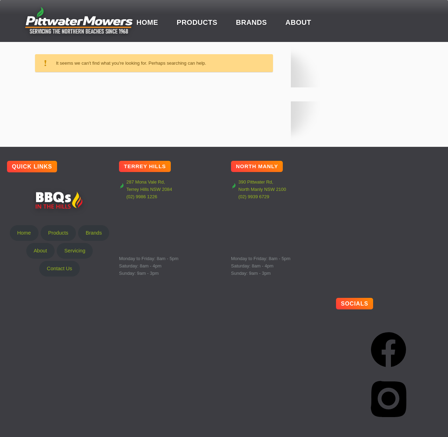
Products (197, 22)
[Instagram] (389, 399)
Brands (251, 22)
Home (147, 22)
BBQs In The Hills (59, 200)
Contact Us (59, 268)
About (299, 22)
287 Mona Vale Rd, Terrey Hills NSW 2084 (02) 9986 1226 (145, 189)
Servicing (74, 250)
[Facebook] (389, 350)
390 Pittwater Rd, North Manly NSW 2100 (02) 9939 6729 (258, 189)
